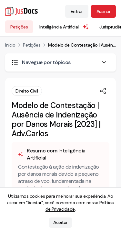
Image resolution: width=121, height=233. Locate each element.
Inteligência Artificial (64, 27)
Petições (19, 27)
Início (10, 45)
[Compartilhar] (102, 90)
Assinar (103, 11)
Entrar (77, 11)
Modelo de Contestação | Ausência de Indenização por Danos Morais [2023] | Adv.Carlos (82, 45)
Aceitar (60, 223)
